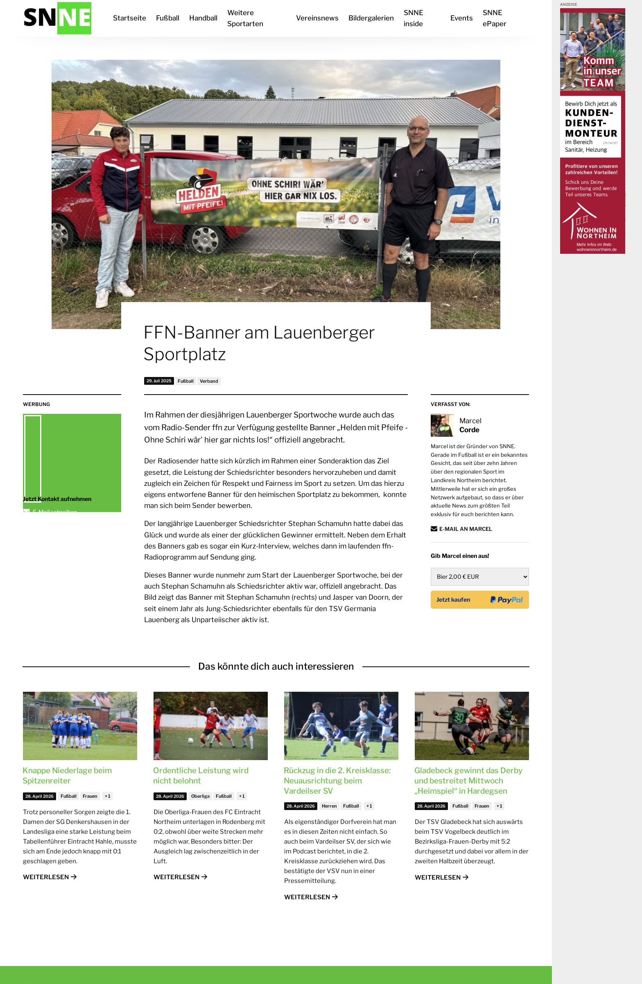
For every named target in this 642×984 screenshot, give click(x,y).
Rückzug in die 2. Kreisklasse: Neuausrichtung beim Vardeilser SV (337, 780)
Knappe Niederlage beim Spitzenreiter (67, 775)
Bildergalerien (371, 18)
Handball (203, 18)
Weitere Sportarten (245, 18)
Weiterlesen (46, 877)
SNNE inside (413, 18)
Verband (209, 381)
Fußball (167, 18)
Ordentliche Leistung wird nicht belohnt (201, 775)
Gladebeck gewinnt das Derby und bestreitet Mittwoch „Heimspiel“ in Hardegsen (468, 780)
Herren (329, 806)
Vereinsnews (317, 18)
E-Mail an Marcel (465, 529)
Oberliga (200, 796)
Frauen (90, 796)
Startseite (129, 18)
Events (461, 18)
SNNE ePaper (494, 18)
